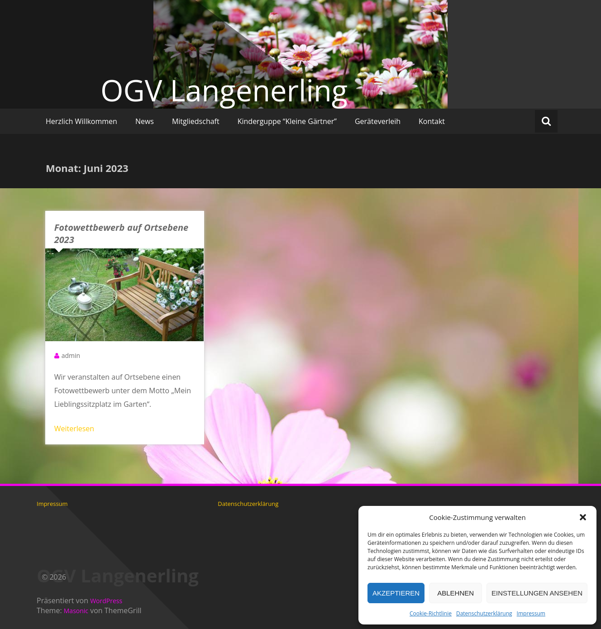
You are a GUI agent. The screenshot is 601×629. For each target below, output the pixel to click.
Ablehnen (455, 593)
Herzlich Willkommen (81, 121)
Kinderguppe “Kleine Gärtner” (287, 121)
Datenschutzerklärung (484, 613)
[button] (582, 517)
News (144, 121)
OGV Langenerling (224, 90)
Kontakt (432, 121)
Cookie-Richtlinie (431, 613)
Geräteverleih (378, 121)
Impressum (531, 613)
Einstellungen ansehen (536, 593)
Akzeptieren (396, 593)
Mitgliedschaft (195, 121)
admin (71, 355)
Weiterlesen (74, 429)
